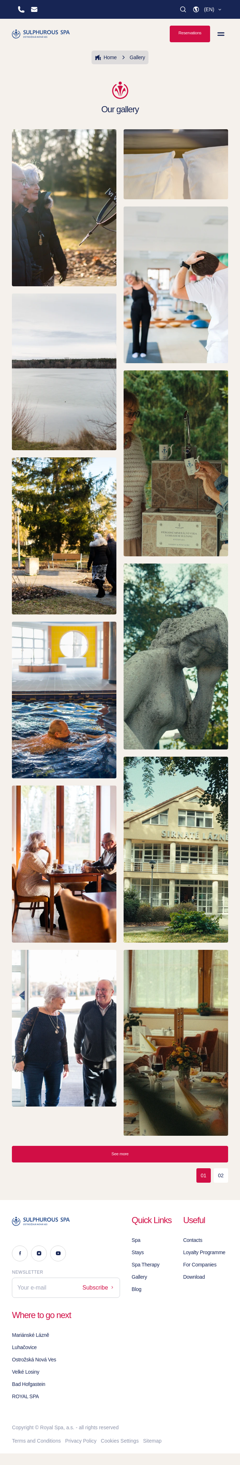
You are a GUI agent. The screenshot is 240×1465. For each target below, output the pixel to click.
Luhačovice (24, 1347)
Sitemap (152, 1441)
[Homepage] (41, 34)
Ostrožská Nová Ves (34, 1359)
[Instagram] (39, 1253)
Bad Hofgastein (28, 1384)
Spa (136, 1240)
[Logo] (66, 1221)
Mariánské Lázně (30, 1335)
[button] (207, 9)
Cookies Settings (120, 1441)
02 (221, 1175)
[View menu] (221, 34)
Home (105, 57)
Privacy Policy (81, 1441)
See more (119, 1154)
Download (194, 1277)
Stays (138, 1252)
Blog (136, 1289)
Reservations (189, 33)
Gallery (132, 57)
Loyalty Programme (204, 1252)
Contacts (192, 1240)
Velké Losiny (25, 1372)
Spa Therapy (145, 1265)
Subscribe (99, 1287)
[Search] (183, 9)
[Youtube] (58, 1253)
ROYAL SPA (25, 1396)
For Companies (200, 1265)
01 (203, 1175)
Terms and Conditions (36, 1441)
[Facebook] (20, 1253)
